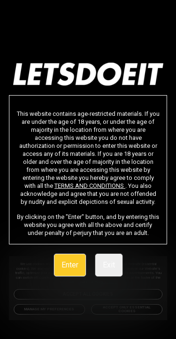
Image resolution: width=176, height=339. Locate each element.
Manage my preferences (49, 309)
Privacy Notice (129, 282)
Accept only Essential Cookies (126, 309)
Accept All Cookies (88, 294)
